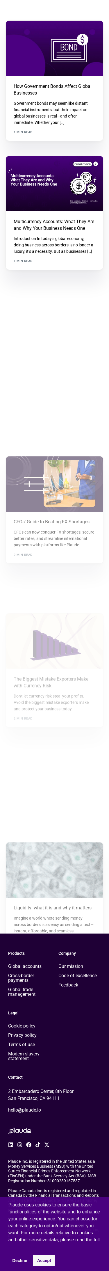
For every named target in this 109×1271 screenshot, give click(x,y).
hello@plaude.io (24, 1110)
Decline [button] (19, 1260)
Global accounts (25, 966)
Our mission (70, 966)
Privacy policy (22, 1035)
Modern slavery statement (24, 1056)
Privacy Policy (22, 1246)
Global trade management (21, 992)
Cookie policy (21, 1026)
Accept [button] (44, 1260)
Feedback (68, 985)
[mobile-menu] (100, 9)
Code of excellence (77, 975)
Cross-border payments (21, 978)
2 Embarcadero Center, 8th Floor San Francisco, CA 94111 (41, 1095)
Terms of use (21, 1044)
